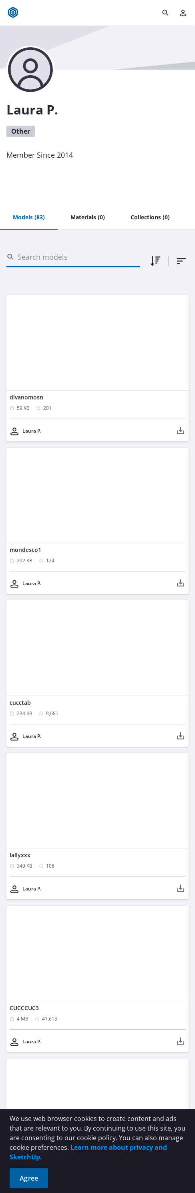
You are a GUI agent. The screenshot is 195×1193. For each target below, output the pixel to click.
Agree (29, 1178)
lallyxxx (20, 855)
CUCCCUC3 (24, 1008)
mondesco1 (25, 549)
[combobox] (181, 261)
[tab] (29, 217)
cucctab (20, 702)
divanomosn (26, 397)
